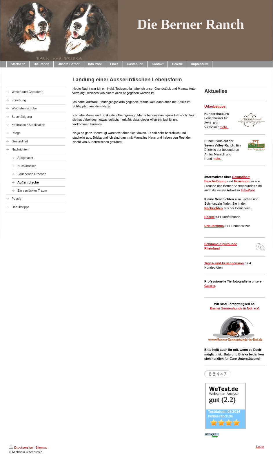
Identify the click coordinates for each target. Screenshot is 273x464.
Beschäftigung (215, 181)
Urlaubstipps (214, 106)
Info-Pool (248, 190)
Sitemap (41, 447)
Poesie (209, 217)
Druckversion (21, 447)
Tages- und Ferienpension (224, 263)
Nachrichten (213, 208)
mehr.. (224, 127)
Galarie (209, 285)
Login (260, 446)
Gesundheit (241, 177)
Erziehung (242, 181)
